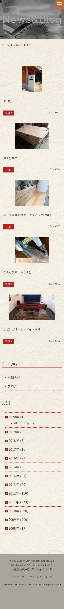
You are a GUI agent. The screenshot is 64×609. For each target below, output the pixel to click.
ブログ (12, 386)
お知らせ (14, 377)
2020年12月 (22, 423)
